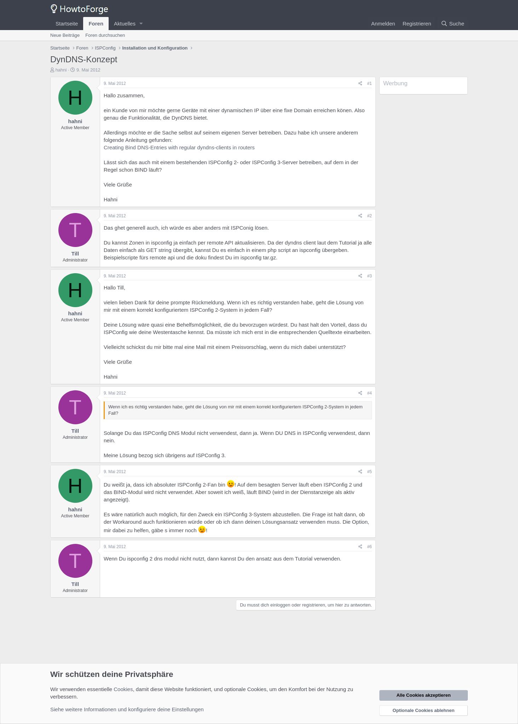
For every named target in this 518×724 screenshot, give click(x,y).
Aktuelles (125, 24)
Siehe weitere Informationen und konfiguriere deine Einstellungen (127, 709)
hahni (61, 70)
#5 (369, 471)
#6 (369, 546)
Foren (95, 24)
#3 (369, 276)
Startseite (67, 24)
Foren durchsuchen (105, 35)
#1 (369, 83)
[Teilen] (360, 84)
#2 (369, 215)
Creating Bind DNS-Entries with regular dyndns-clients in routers (179, 147)
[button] (141, 23)
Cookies (123, 689)
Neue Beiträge (65, 35)
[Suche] (452, 23)
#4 (369, 393)
